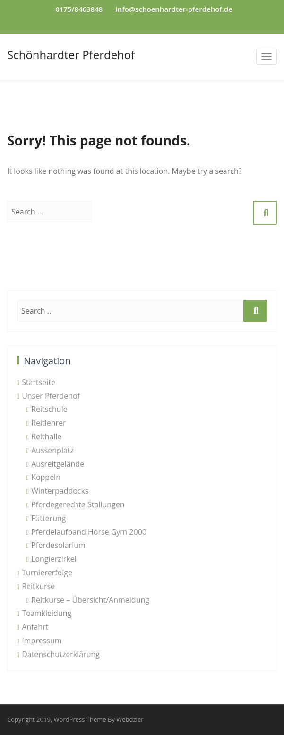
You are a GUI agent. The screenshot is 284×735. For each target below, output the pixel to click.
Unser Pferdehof (51, 396)
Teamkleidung (46, 613)
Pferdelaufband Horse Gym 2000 (88, 532)
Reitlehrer (48, 423)
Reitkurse (38, 586)
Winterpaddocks (59, 491)
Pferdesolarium (58, 545)
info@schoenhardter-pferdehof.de (174, 9)
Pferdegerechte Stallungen (77, 504)
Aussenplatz (52, 450)
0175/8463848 (79, 9)
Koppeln (45, 477)
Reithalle (46, 436)
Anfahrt (35, 627)
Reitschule (49, 409)
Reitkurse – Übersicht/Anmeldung (90, 600)
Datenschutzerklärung (61, 654)
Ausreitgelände (57, 464)
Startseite (38, 382)
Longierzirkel (54, 559)
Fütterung (48, 518)
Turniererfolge (47, 572)
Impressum (41, 640)
